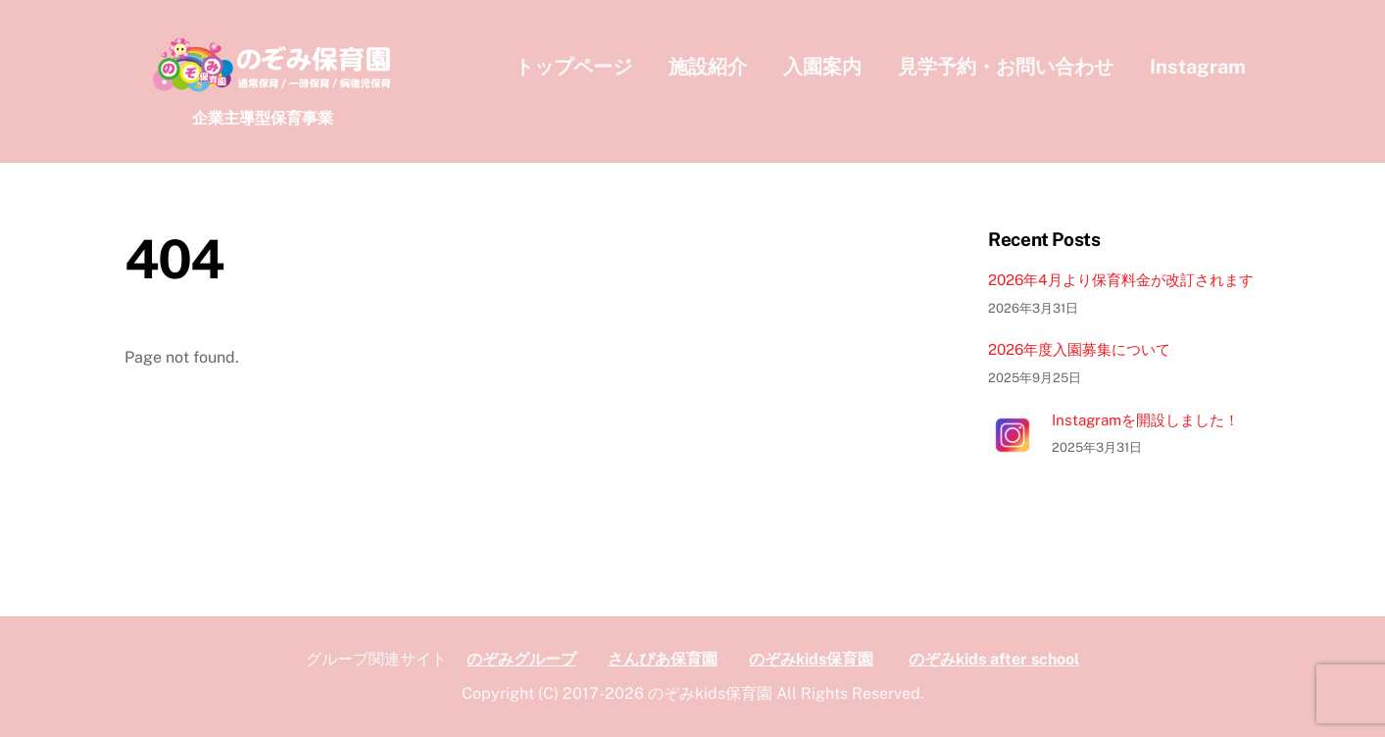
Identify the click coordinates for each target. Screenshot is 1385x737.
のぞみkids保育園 (811, 659)
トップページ (573, 66)
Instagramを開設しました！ (1145, 420)
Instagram (1198, 66)
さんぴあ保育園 (662, 659)
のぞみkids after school (994, 659)
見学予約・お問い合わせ (1005, 66)
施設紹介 (707, 66)
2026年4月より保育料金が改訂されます (1121, 279)
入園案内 (822, 66)
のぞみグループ (521, 659)
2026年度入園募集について (1079, 349)
